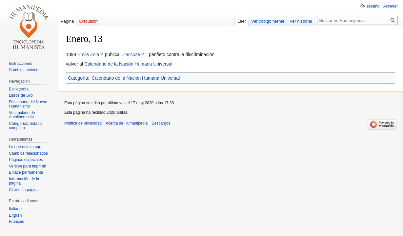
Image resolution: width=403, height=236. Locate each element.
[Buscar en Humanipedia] (357, 20)
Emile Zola (88, 54)
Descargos (160, 123)
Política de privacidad (83, 123)
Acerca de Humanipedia (127, 123)
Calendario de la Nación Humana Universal (128, 64)
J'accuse (131, 54)
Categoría (78, 78)
